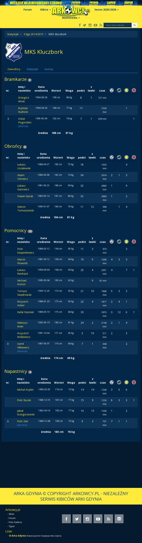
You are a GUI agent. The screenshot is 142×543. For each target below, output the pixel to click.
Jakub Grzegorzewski (26, 412)
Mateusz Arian (22, 324)
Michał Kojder (25, 389)
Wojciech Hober (22, 303)
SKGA (11, 514)
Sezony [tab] (48, 69)
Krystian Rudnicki (23, 110)
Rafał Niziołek (25, 312)
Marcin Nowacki (22, 261)
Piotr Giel (22, 421)
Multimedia (71, 17)
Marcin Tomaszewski (25, 208)
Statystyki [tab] (32, 69)
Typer (12, 526)
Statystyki (13, 34)
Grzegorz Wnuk (23, 99)
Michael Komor (21, 282)
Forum (27, 9)
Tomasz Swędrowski (24, 292)
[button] (134, 25)
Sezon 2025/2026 (106, 9)
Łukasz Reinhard (22, 271)
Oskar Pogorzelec (25, 120)
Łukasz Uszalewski (24, 166)
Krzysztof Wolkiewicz (23, 335)
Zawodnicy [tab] (13, 69)
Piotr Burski (24, 400)
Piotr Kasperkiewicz (25, 250)
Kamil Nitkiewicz (23, 345)
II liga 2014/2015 (33, 34)
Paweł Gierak (25, 196)
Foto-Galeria (15, 522)
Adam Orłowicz (22, 177)
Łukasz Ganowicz (23, 187)
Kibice (45, 9)
